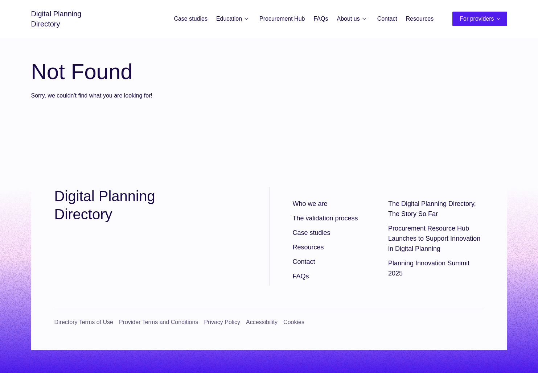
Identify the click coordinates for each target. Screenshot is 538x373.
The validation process (325, 218)
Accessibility (262, 322)
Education (233, 18)
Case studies (191, 19)
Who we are (310, 203)
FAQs (320, 19)
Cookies (293, 322)
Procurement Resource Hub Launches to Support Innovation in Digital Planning (434, 238)
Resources (420, 19)
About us (352, 18)
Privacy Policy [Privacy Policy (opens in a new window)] (222, 322)
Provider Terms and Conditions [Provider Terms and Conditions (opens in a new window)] (158, 322)
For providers (481, 18)
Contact (387, 19)
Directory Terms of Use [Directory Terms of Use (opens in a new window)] (83, 322)
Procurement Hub (282, 19)
